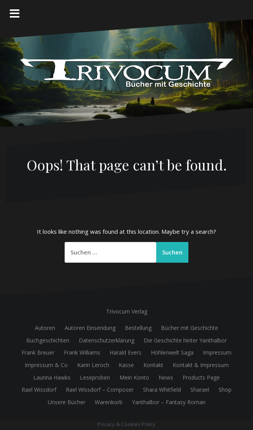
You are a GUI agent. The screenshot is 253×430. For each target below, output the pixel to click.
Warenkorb (109, 402)
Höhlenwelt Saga (172, 352)
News (166, 377)
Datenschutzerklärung (106, 340)
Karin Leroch (93, 365)
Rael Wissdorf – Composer (100, 389)
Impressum (217, 352)
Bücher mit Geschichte (189, 327)
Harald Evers (125, 352)
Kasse (126, 365)
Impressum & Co (46, 365)
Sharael (199, 389)
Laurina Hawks (51, 377)
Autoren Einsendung (90, 327)
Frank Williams (82, 352)
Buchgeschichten (47, 340)
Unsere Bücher (66, 402)
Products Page (201, 377)
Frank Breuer (38, 352)
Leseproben (95, 377)
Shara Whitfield (162, 389)
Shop (225, 389)
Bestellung (138, 327)
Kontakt (153, 365)
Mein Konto (134, 377)
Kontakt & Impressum (201, 365)
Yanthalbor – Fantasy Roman (169, 402)
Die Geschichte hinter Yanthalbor (185, 340)
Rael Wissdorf (39, 389)
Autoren (45, 327)
